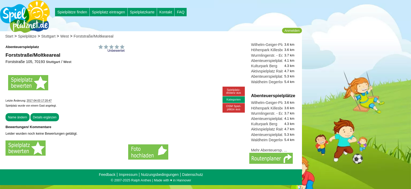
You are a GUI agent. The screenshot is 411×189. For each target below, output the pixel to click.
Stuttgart (48, 36)
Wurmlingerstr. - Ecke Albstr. (274, 55)
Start (9, 36)
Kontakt (165, 12)
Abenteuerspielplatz (267, 76)
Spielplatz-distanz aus (233, 91)
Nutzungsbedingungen (160, 174)
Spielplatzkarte (142, 12)
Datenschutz (192, 174)
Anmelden (292, 31)
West (64, 36)
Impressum (128, 174)
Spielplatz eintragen (108, 12)
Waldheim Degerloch (268, 82)
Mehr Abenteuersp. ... (269, 150)
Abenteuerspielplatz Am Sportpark (279, 61)
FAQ (181, 12)
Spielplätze (27, 36)
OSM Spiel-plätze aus (233, 107)
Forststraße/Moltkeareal (93, 36)
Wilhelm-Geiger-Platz (269, 45)
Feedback (107, 174)
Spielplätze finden (72, 12)
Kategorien (233, 99)
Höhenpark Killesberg (269, 50)
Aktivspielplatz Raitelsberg (273, 71)
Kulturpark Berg (264, 66)
